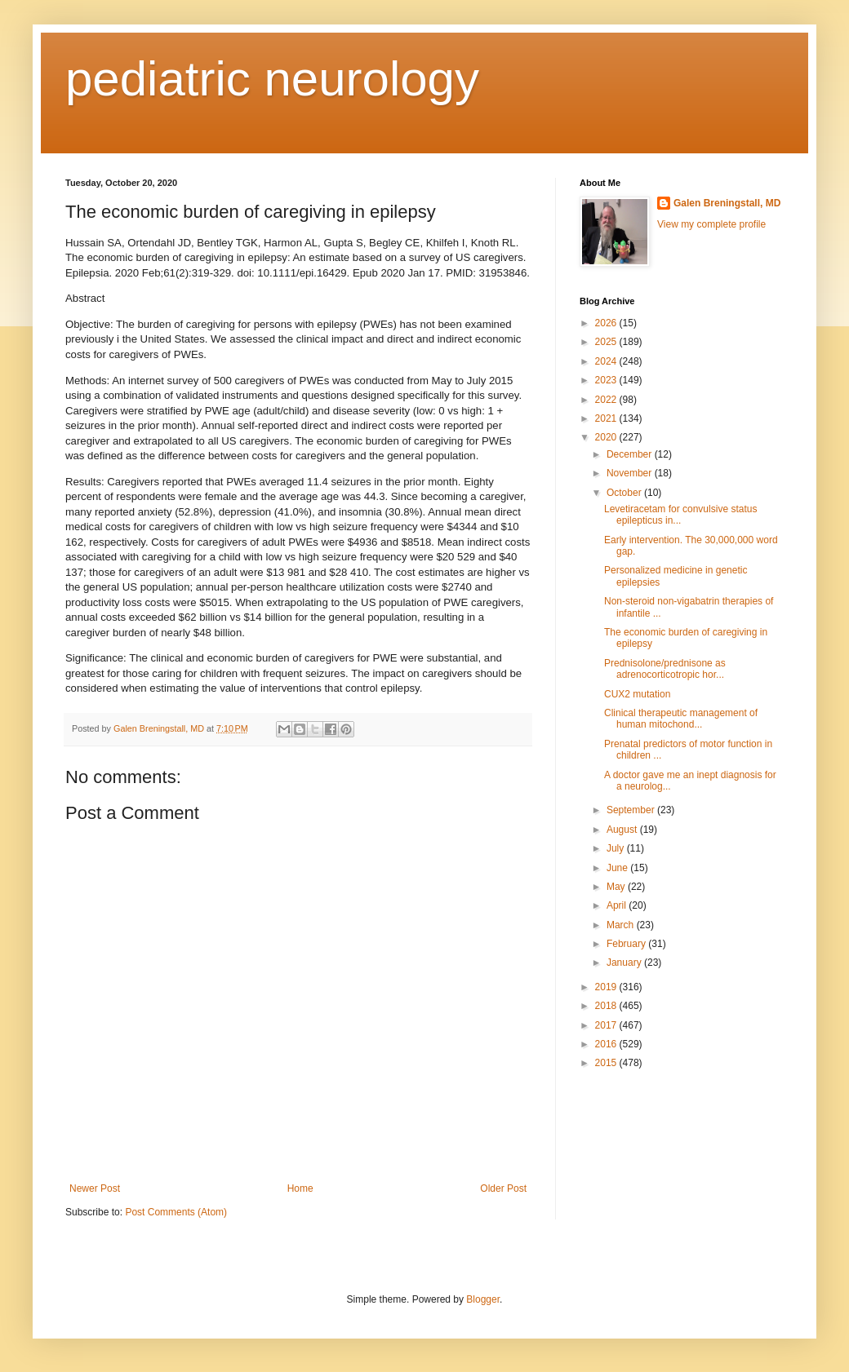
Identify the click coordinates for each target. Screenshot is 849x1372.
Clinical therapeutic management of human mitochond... (681, 718)
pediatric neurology (272, 78)
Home (300, 1188)
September (632, 810)
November (631, 473)
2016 (607, 1044)
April (618, 905)
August (623, 829)
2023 (607, 380)
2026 (607, 323)
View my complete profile (711, 224)
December (631, 454)
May (617, 886)
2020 (607, 437)
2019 (607, 987)
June (618, 868)
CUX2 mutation (637, 694)
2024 (607, 361)
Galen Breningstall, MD (726, 203)
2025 (607, 341)
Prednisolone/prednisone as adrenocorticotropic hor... (665, 668)
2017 (607, 1025)
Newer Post (94, 1188)
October (625, 492)
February (627, 943)
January (625, 962)
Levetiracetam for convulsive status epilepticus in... (680, 514)
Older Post (503, 1188)
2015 (607, 1063)
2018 (607, 1005)
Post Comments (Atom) (176, 1212)
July (617, 848)
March (622, 925)
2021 (607, 418)
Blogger (483, 1299)
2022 (607, 399)
